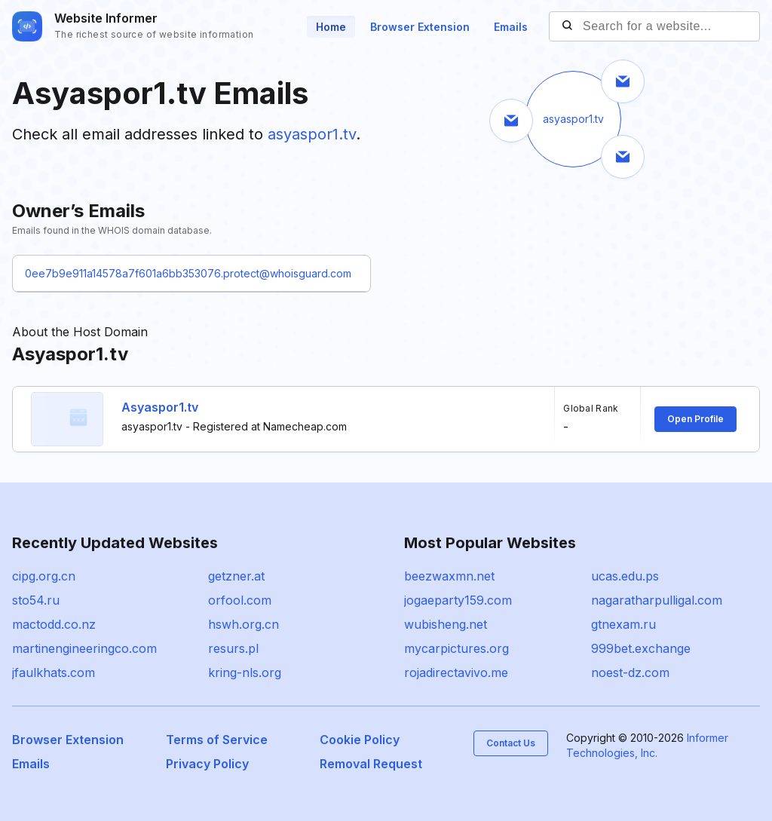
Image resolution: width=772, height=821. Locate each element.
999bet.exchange (641, 648)
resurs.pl (233, 648)
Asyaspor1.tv (159, 407)
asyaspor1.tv (312, 134)
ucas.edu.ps (625, 576)
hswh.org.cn (243, 624)
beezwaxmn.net (449, 576)
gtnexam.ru (623, 624)
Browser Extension (420, 26)
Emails (511, 26)
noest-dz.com (630, 672)
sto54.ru (36, 600)
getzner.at (236, 576)
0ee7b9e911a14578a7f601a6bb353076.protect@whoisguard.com (188, 273)
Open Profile (695, 418)
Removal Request (371, 763)
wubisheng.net (445, 624)
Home (331, 26)
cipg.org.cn (43, 576)
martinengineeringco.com (84, 648)
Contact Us (510, 743)
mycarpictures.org (456, 648)
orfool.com (239, 600)
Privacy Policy (207, 763)
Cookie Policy (360, 739)
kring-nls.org (244, 672)
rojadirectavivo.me (456, 672)
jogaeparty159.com (458, 600)
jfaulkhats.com (53, 672)
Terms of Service (217, 739)
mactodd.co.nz (54, 624)
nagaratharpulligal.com (656, 600)
